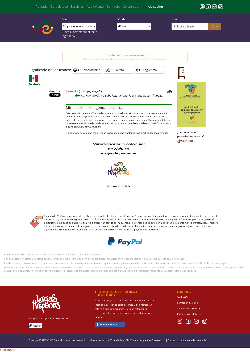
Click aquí (185, 141)
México (37, 84)
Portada (42, 6)
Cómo (65, 19)
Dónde (121, 19)
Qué (174, 19)
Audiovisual (95, 6)
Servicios (77, 6)
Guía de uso (59, 6)
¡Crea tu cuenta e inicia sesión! (125, 55)
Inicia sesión (154, 6)
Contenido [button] (131, 6)
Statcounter (7, 350)
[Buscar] (190, 26)
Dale (215, 26)
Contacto (113, 6)
